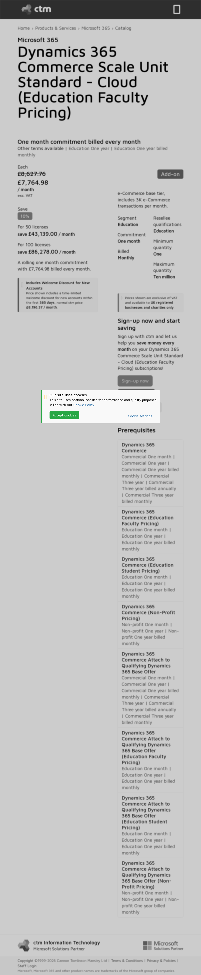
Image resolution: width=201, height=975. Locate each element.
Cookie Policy (83, 404)
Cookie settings (140, 416)
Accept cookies (64, 415)
